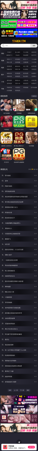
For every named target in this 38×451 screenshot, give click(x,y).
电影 (2, 68)
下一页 (22, 390)
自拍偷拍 (17, 59)
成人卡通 (25, 66)
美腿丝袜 (9, 76)
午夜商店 (17, 87)
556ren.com (19, 41)
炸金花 (17, 55)
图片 (2, 75)
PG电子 (9, 52)
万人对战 (25, 52)
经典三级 (17, 69)
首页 (10, 390)
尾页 (28, 390)
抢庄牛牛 (33, 55)
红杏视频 (9, 90)
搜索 (34, 45)
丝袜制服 (17, 62)
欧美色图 (25, 73)
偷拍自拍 (17, 66)
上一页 (16, 390)
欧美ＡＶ (25, 59)
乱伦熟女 (25, 69)
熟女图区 (25, 76)
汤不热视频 (34, 87)
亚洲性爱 (9, 66)
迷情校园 (9, 83)
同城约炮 (9, 87)
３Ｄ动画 (33, 59)
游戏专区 (33, 52)
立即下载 (31, 447)
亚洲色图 (17, 73)
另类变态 (33, 69)
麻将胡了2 (9, 55)
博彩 (2, 53)
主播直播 (25, 62)
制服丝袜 (9, 69)
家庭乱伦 (17, 80)
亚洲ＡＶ (9, 59)
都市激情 (9, 80)
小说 (2, 82)
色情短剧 (17, 90)
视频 (2, 60)
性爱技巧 (33, 83)
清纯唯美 (17, 76)
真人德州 (17, 52)
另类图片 (33, 76)
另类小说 (17, 83)
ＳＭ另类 (33, 62)
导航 (2, 89)
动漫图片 (33, 73)
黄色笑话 (25, 83)
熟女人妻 (9, 62)
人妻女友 (25, 80)
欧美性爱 (33, 66)
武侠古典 (33, 80)
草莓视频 (25, 87)
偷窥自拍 (9, 73)
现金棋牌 (25, 55)
